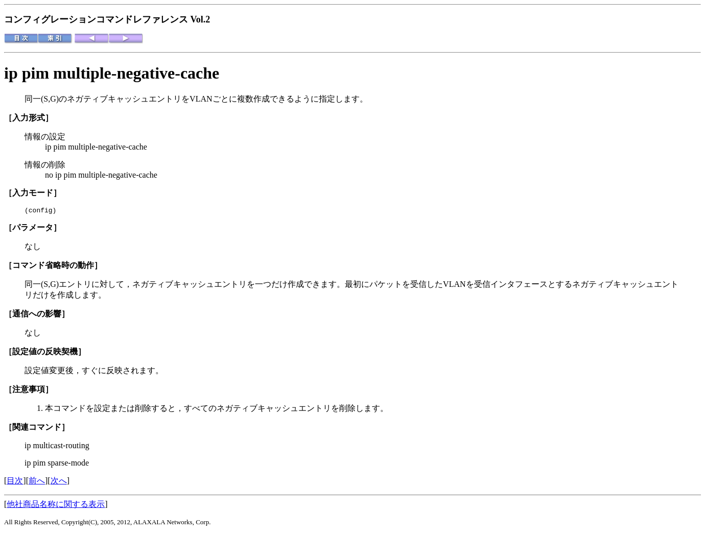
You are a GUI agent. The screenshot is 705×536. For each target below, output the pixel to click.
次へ (59, 482)
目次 (15, 482)
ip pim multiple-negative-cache (111, 73)
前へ (37, 482)
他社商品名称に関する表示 (56, 505)
